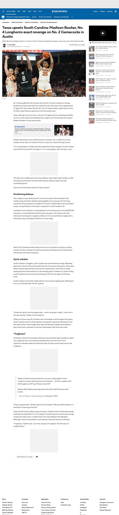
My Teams (103, 507)
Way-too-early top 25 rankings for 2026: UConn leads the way (106, 63)
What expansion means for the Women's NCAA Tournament (105, 55)
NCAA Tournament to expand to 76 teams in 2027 (106, 104)
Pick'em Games (7, 502)
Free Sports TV (7, 507)
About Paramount (28, 507)
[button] (72, 16)
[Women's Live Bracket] (61, 16)
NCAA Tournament (17, 22)
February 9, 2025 (51, 396)
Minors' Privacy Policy (48, 507)
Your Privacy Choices (48, 510)
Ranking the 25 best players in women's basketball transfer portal (106, 119)
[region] (103, 33)
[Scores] (34, 16)
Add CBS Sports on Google (77, 45)
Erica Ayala (12, 44)
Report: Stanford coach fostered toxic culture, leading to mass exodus (105, 88)
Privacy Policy (45, 505)
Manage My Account (106, 502)
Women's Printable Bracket (49, 22)
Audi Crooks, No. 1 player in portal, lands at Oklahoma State (106, 79)
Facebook (83, 510)
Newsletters (104, 505)
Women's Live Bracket (31, 22)
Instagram (83, 507)
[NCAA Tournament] (45, 16)
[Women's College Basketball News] (18, 16)
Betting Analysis (7, 510)
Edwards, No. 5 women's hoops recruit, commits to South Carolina (106, 111)
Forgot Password (105, 510)
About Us (25, 502)
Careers (24, 505)
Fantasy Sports (7, 505)
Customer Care (66, 505)
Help (62, 502)
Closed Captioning (47, 513)
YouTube (83, 502)
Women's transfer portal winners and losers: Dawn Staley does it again (105, 71)
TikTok (82, 505)
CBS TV (24, 513)
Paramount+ (26, 510)
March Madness (7, 513)
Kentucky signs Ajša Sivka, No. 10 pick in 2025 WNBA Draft (106, 96)
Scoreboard (5, 22)
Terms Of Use (45, 502)
